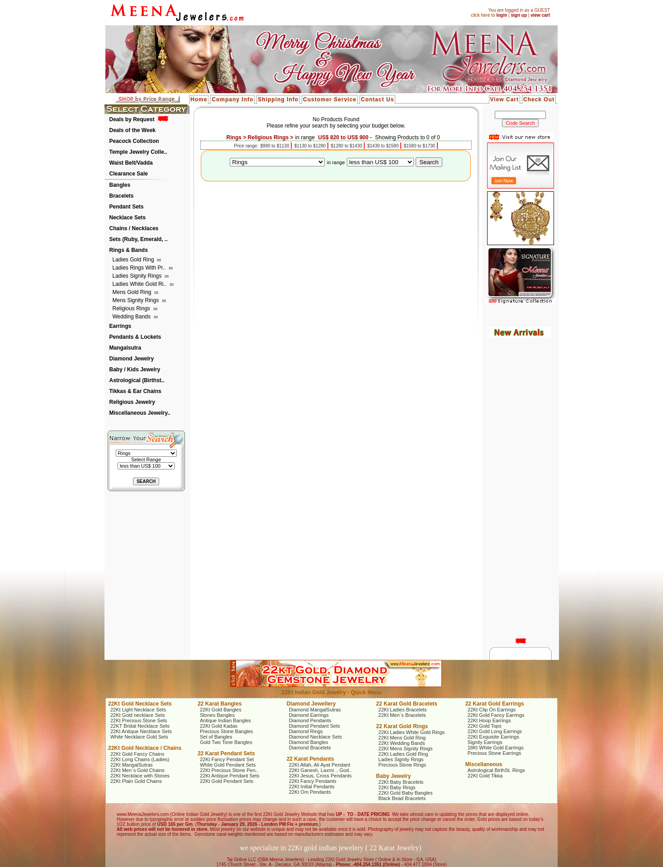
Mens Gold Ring (133, 292)
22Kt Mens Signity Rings (406, 748)
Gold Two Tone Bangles (226, 742)
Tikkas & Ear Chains (135, 391)
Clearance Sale (128, 174)
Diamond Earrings (309, 715)
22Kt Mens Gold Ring (402, 737)
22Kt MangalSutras (131, 765)
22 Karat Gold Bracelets (406, 704)
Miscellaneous (483, 764)
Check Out (538, 99)
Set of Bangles (216, 736)
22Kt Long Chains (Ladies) (139, 759)
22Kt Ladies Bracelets (403, 709)
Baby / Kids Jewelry (135, 369)
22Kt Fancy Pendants (312, 781)
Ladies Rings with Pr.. (140, 268)
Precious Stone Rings (402, 765)
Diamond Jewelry (131, 358)
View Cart (504, 99)
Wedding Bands (132, 316)
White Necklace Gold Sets (139, 736)
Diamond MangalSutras (315, 709)
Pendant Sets (126, 207)
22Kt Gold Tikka (485, 775)
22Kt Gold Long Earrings (495, 731)
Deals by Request (132, 119)
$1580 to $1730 (420, 145)
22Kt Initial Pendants (312, 786)
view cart (540, 15)
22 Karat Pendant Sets (226, 753)
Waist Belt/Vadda (131, 163)
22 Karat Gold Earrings (494, 704)
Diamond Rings (306, 731)
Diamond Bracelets (310, 747)
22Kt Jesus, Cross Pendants (320, 775)
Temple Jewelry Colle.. (138, 152)
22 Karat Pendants (310, 759)
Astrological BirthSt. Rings (496, 770)
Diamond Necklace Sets (315, 736)
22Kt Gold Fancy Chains (137, 754)
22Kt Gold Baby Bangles (406, 793)
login (501, 15)
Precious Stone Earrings (494, 753)
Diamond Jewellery (311, 704)
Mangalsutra (125, 348)
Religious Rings (132, 308)
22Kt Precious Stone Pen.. (229, 770)
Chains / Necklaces (134, 228)
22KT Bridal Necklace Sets (140, 726)
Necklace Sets (127, 217)
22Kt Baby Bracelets (401, 782)
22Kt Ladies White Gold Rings (412, 732)
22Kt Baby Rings (397, 787)
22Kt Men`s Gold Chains (137, 770)
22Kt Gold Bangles (221, 709)
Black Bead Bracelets (402, 798)
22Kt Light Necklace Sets (138, 709)
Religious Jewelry (132, 402)
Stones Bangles (217, 715)
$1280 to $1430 (347, 145)
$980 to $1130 (275, 145)
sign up (519, 15)
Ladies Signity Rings (138, 276)
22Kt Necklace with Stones (140, 775)
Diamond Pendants (310, 720)
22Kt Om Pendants (310, 792)
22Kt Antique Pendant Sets (230, 775)
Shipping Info (278, 99)
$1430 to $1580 (383, 145)
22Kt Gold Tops (485, 726)
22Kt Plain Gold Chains (136, 781)
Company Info (232, 99)
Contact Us (377, 99)
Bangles (120, 185)
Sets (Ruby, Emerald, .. (138, 239)
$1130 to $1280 (310, 145)
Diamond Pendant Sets (314, 726)
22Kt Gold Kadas (218, 726)
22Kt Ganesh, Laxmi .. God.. (320, 770)
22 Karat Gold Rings (402, 726)
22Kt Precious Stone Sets (138, 720)
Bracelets (121, 196)
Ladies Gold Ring (134, 259)
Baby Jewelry (393, 776)
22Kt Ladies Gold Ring (403, 754)
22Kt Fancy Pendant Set (227, 759)
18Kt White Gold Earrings (496, 747)
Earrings (120, 326)
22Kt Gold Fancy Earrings (496, 715)
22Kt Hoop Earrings (489, 720)
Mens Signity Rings (137, 300)
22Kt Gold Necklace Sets (140, 704)
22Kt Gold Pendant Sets (226, 781)
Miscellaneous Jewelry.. (139, 413)
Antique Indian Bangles (225, 720)
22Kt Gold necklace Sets (137, 715)
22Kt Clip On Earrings (492, 709)
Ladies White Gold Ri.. (140, 284)
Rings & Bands (128, 250)
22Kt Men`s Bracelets (402, 715)
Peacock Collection (134, 141)
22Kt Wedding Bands (402, 743)
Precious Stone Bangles (226, 731)
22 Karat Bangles (220, 704)
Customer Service (329, 99)
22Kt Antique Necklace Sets (141, 731)
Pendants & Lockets (135, 337)
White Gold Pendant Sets (228, 765)
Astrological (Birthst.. (137, 380)
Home (198, 99)
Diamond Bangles (308, 742)
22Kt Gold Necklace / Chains (144, 748)
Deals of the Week (132, 130)
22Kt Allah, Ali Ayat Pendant (319, 765)
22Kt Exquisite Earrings (493, 736)
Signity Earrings (485, 742)
